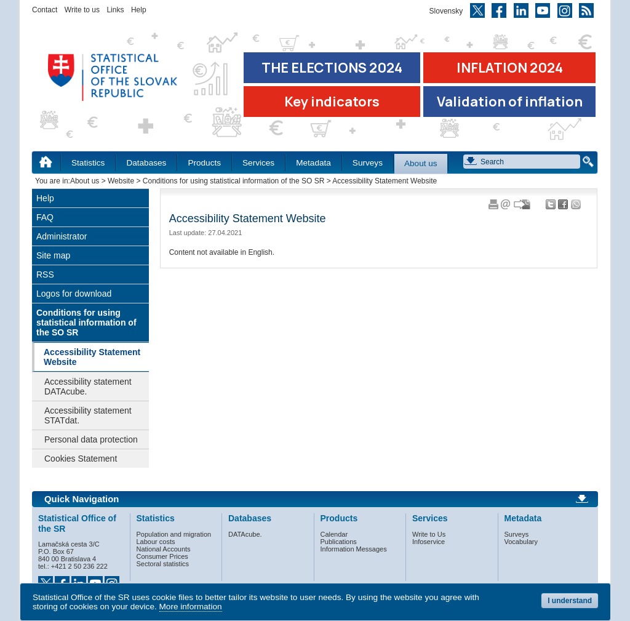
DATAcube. (245, 534)
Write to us (82, 10)
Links (115, 10)
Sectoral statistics (163, 563)
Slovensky (446, 11)
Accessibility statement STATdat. (88, 415)
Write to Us (428, 534)
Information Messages (354, 549)
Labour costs (156, 541)
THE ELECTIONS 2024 (331, 67)
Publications (339, 541)
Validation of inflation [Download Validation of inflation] (510, 101)
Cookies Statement (80, 458)
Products (204, 162)
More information (190, 606)
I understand (570, 600)
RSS (45, 274)
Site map (53, 255)
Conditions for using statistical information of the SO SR (233, 181)
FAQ (45, 217)
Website (121, 181)
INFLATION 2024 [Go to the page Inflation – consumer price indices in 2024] (510, 67)
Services (258, 162)
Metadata (313, 162)
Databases (146, 162)
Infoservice (428, 541)
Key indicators (332, 101)
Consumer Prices (162, 556)
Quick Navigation (81, 499)
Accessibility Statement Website (92, 357)
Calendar (334, 534)
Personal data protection (91, 439)
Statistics (88, 162)
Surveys (368, 162)
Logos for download (73, 293)
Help (138, 10)
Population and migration (174, 534)
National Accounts (164, 549)
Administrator (61, 236)
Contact (44, 10)
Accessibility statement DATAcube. (88, 386)
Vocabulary (521, 541)
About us (420, 163)
